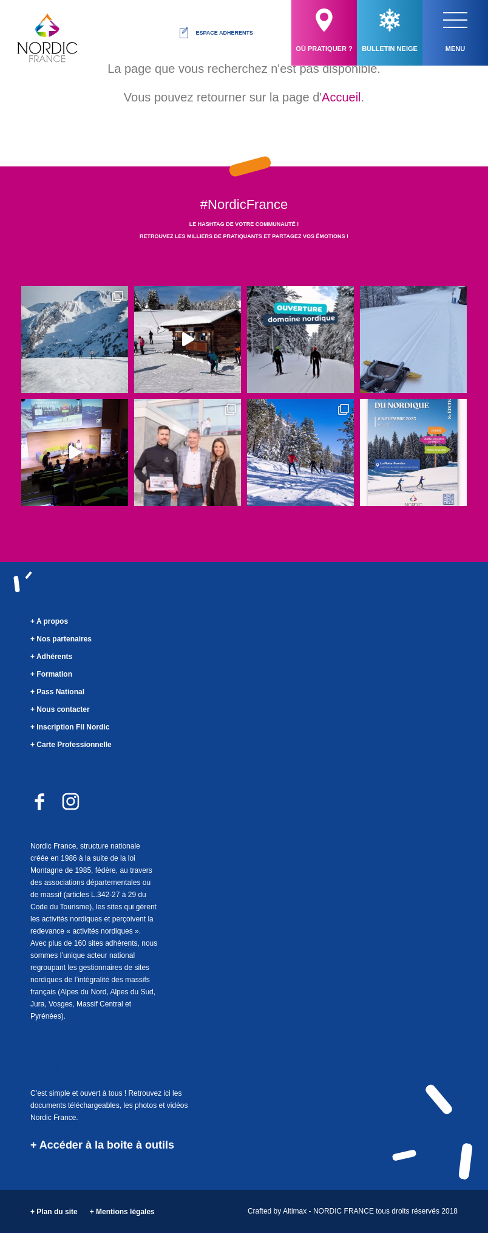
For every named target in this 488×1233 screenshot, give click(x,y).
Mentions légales (125, 1211)
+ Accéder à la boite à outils (102, 1145)
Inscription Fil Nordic (72, 727)
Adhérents (54, 656)
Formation (54, 674)
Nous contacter (62, 709)
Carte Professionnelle (73, 744)
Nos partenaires (64, 639)
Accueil (341, 97)
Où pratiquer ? (324, 30)
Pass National (60, 692)
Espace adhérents (215, 32)
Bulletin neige (390, 30)
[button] (455, 20)
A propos (52, 621)
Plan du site (56, 1211)
